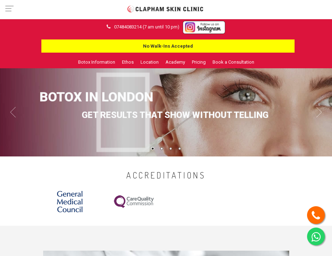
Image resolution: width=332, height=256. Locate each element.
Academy (175, 62)
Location (150, 62)
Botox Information (96, 62)
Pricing (199, 62)
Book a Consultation (233, 62)
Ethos (128, 62)
